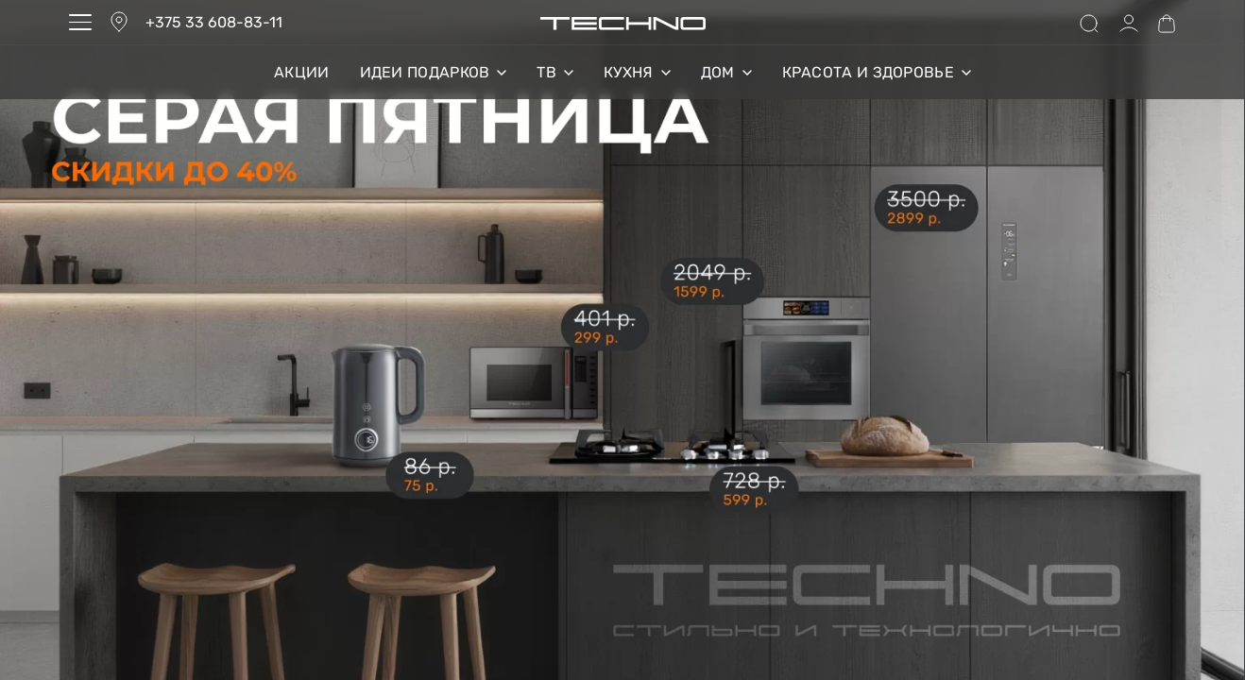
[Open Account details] (1129, 23)
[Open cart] (1166, 23)
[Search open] (1089, 23)
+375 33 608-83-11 (213, 22)
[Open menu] (80, 22)
